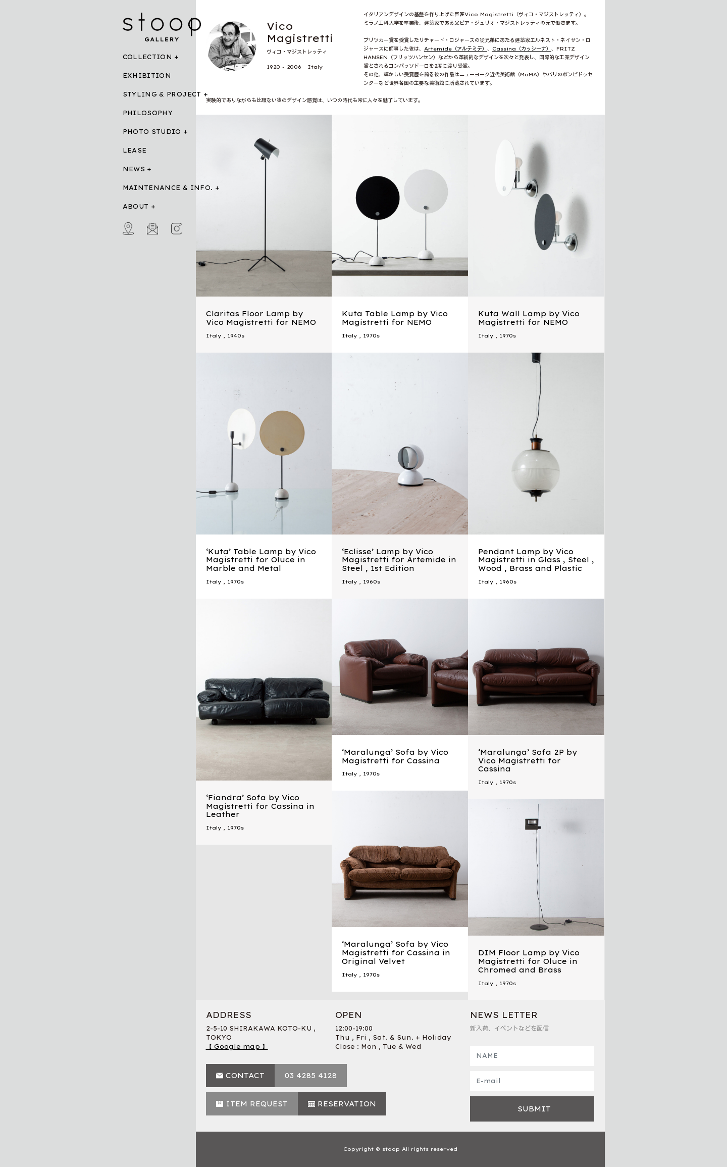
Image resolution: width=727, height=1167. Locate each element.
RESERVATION (347, 1103)
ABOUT (136, 206)
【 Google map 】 (237, 1046)
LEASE (135, 150)
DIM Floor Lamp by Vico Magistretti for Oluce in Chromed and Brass (529, 961)
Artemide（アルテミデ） (455, 48)
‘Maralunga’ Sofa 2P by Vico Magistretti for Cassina (527, 761)
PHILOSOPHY (148, 113)
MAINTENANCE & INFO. (168, 187)
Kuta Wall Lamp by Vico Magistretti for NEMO (529, 318)
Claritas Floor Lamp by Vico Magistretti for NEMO (261, 318)
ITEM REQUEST (257, 1103)
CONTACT (245, 1075)
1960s (371, 581)
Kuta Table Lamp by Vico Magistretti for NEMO (395, 318)
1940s (235, 335)
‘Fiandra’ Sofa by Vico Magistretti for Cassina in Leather (260, 806)
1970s (371, 335)
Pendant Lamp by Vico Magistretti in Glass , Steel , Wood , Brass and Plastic (536, 560)
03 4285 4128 (311, 1075)
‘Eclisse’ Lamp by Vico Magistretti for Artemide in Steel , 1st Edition (399, 560)
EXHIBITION (147, 75)
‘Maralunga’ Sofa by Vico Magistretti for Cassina (395, 756)
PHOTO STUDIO (152, 131)
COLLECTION (148, 57)
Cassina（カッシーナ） (521, 48)
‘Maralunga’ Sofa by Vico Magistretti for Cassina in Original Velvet (396, 953)
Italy (213, 335)
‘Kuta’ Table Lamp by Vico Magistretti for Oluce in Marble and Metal (261, 560)
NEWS (134, 169)
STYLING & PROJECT (162, 94)
